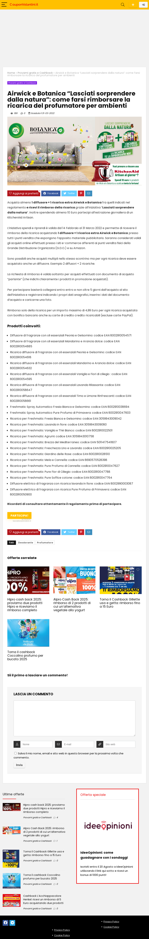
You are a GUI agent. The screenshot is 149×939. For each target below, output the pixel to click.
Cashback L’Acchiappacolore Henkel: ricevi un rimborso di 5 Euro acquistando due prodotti (43, 899)
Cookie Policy (62, 935)
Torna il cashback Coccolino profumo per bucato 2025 (25, 655)
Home (11, 73)
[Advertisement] (74, 36)
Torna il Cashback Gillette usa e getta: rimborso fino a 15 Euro (120, 603)
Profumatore (45, 542)
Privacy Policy (62, 930)
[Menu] (4, 4)
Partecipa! (19, 516)
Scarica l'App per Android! (133, 4)
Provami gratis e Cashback (35, 73)
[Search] (122, 4)
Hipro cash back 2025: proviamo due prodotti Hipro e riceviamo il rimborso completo (24, 604)
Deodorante (25, 542)
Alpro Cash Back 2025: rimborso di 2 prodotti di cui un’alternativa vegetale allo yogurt (72, 604)
